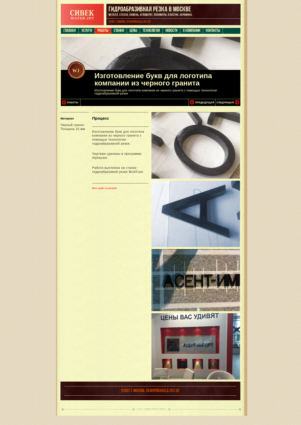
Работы (103, 31)
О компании (191, 31)
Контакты (213, 31)
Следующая (225, 102)
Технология (151, 31)
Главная (70, 31)
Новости (171, 31)
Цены (133, 31)
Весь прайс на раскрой (104, 188)
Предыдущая (204, 102)
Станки (119, 31)
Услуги (86, 31)
